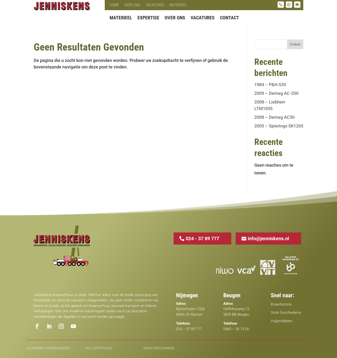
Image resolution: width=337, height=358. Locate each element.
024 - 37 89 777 (202, 238)
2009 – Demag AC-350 (276, 93)
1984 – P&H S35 (270, 84)
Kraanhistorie (281, 304)
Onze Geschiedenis (286, 312)
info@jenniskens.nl (268, 238)
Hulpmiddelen (281, 321)
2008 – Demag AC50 (274, 117)
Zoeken (295, 44)
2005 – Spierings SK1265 (278, 125)
